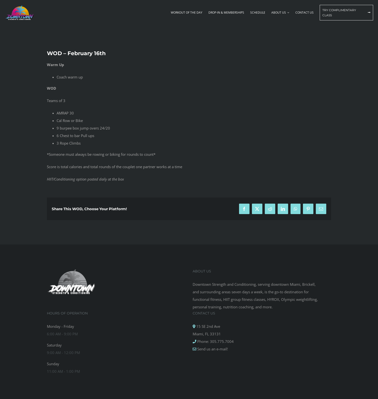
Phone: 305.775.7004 (215, 341)
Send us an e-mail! (212, 349)
